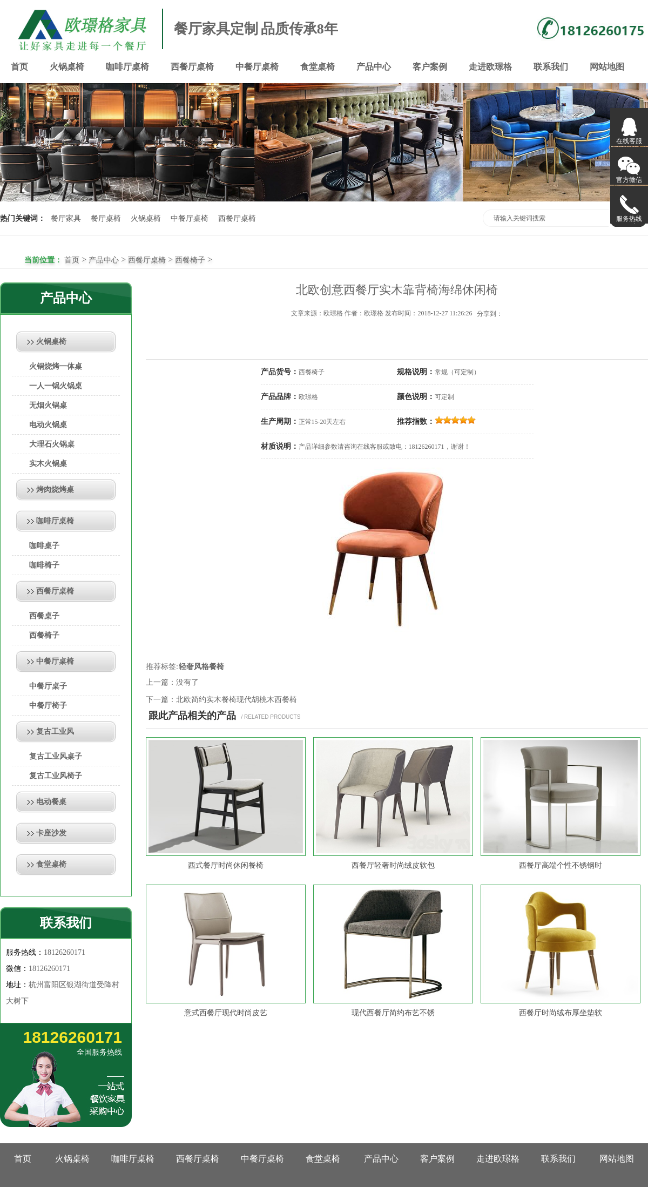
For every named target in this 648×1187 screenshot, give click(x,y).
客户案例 (430, 66)
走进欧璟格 (490, 66)
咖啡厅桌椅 (127, 66)
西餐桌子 (44, 616)
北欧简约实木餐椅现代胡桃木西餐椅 (236, 700)
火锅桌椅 (67, 66)
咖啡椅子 (44, 565)
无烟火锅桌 (48, 405)
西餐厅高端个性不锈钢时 (560, 865)
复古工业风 (55, 731)
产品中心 (373, 66)
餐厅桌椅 (106, 218)
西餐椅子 (190, 260)
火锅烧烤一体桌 (55, 366)
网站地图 (607, 66)
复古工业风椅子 (55, 776)
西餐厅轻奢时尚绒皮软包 (393, 865)
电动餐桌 (51, 802)
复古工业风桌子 (55, 756)
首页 (19, 66)
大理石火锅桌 (52, 444)
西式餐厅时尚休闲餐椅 (226, 865)
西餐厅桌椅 (192, 66)
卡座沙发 (51, 833)
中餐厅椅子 (48, 706)
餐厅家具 (66, 218)
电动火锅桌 (48, 425)
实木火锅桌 (48, 464)
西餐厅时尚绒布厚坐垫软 (560, 1013)
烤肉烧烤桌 (55, 489)
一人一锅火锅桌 (55, 386)
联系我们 (551, 66)
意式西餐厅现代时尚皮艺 (225, 1013)
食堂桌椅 (317, 66)
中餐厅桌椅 (257, 66)
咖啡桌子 (44, 546)
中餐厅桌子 (48, 686)
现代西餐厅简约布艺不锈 (393, 1013)
